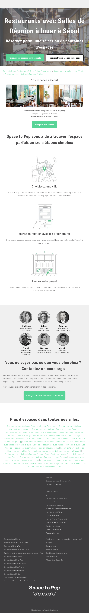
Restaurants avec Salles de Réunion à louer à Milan (36, 448)
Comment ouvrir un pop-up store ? (57, 498)
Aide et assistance (52, 549)
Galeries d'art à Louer (53, 526)
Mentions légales (51, 556)
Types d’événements (52, 533)
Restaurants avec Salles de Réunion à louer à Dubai (27, 438)
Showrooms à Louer (52, 515)
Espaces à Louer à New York (13, 560)
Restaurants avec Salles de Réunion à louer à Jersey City (47, 441)
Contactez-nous (51, 546)
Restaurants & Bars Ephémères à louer (34, 71)
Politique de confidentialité (54, 560)
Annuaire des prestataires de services (58, 508)
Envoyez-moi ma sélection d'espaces (44, 395)
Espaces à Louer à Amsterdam (14, 570)
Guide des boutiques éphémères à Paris (59, 481)
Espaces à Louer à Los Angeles (14, 567)
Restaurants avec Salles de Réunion (69, 71)
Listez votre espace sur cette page (64, 58)
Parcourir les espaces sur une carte (25, 58)
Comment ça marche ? (53, 484)
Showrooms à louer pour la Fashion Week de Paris (20, 581)
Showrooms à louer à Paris (12, 546)
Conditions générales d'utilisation (57, 553)
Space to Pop (9, 71)
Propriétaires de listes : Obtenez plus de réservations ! (64, 539)
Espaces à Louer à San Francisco (15, 563)
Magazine (49, 477)
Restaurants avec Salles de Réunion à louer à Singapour (38, 463)
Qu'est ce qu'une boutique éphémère (58, 495)
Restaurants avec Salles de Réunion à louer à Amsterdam (32, 426)
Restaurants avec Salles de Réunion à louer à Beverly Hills (31, 432)
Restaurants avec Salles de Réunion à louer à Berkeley (56, 429)
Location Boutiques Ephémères (56, 522)
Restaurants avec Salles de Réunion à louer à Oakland (57, 451)
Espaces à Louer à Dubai (12, 574)
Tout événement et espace (54, 505)
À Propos (49, 542)
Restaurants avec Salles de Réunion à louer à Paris (27, 454)
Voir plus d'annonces (44, 124)
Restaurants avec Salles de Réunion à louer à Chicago (56, 435)
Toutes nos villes (51, 502)
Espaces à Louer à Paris (12, 539)
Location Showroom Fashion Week (15, 577)
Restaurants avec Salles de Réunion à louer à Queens (43, 457)
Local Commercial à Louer (54, 512)
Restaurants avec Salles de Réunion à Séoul (24, 74)
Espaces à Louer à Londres (13, 556)
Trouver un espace (52, 488)
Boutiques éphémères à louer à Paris (16, 542)
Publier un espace (52, 491)
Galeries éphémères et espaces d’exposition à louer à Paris (23, 553)
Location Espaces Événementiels (57, 519)
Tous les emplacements (54, 529)
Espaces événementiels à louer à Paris (16, 549)
